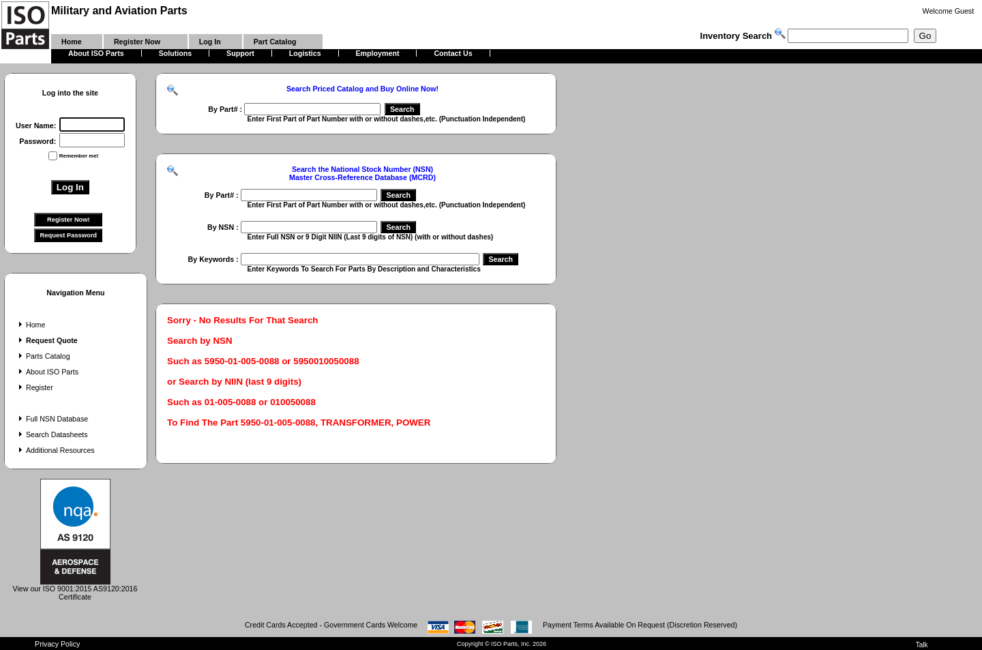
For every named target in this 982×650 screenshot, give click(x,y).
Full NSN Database (52, 419)
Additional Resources (55, 450)
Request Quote (47, 340)
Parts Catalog (43, 356)
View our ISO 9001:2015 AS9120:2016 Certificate (75, 589)
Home (30, 325)
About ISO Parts (47, 372)
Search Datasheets (52, 434)
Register (34, 387)
